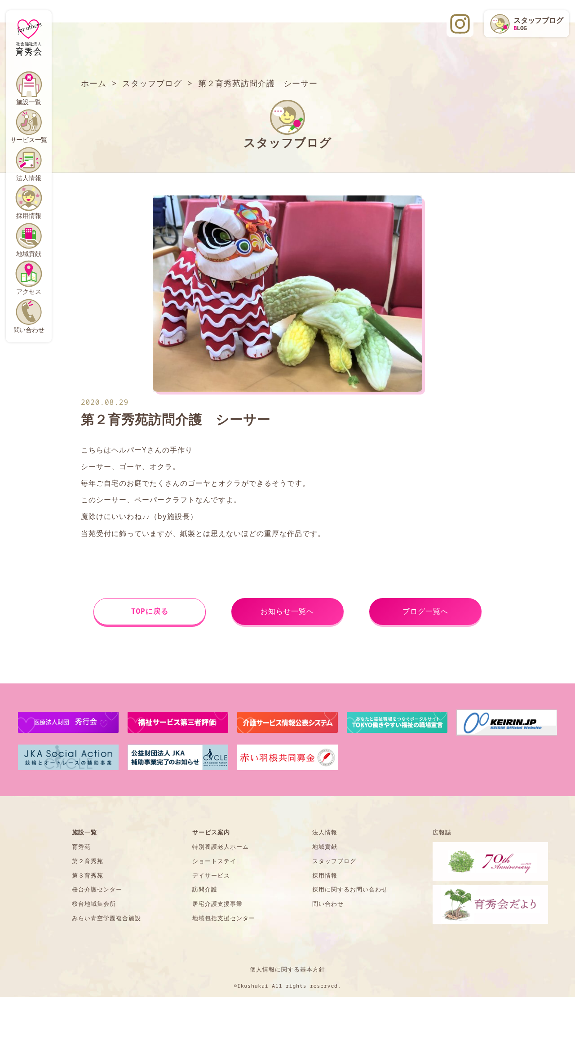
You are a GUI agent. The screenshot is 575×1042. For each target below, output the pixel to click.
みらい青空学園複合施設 (106, 918)
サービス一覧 (29, 139)
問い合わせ (28, 329)
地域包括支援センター (223, 918)
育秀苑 (81, 846)
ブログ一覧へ (425, 611)
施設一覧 (28, 102)
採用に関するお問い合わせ (350, 889)
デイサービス (211, 875)
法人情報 (28, 177)
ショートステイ (214, 861)
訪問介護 (204, 889)
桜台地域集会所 (94, 904)
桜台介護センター (97, 889)
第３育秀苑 (87, 875)
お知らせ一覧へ (287, 611)
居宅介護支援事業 (217, 904)
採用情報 (28, 215)
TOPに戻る (149, 611)
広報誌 (442, 832)
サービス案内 (211, 832)
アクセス (28, 291)
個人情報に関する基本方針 (287, 969)
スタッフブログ (334, 861)
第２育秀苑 (87, 861)
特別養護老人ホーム (220, 846)
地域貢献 (28, 253)
